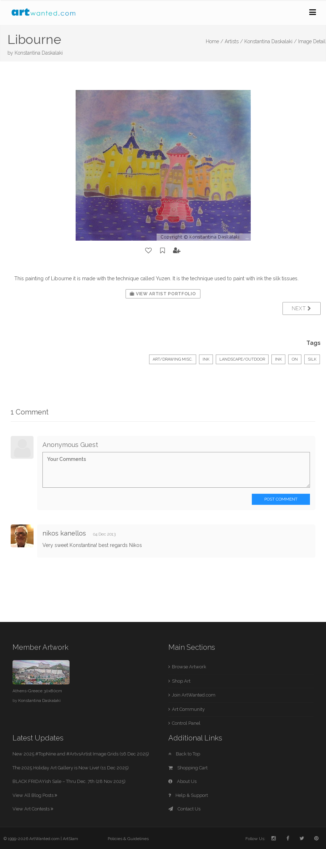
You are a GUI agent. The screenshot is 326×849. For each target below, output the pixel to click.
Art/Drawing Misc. (173, 359)
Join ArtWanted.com (193, 695)
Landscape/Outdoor (242, 359)
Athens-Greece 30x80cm (37, 690)
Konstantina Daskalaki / (270, 41)
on (295, 359)
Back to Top (184, 754)
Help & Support (188, 795)
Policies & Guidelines (128, 838)
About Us (182, 781)
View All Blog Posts (34, 795)
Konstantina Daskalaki (39, 53)
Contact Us (184, 809)
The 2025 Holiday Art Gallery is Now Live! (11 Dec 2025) (70, 767)
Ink (206, 359)
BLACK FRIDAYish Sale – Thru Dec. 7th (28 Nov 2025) (69, 781)
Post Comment (280, 499)
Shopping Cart (188, 767)
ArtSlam (70, 838)
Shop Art (181, 681)
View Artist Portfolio (163, 293)
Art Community (188, 709)
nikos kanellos (64, 533)
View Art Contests (32, 809)
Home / (214, 41)
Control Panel (186, 723)
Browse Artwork (189, 666)
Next (301, 308)
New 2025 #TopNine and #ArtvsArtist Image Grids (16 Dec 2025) (80, 754)
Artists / (234, 41)
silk (312, 359)
